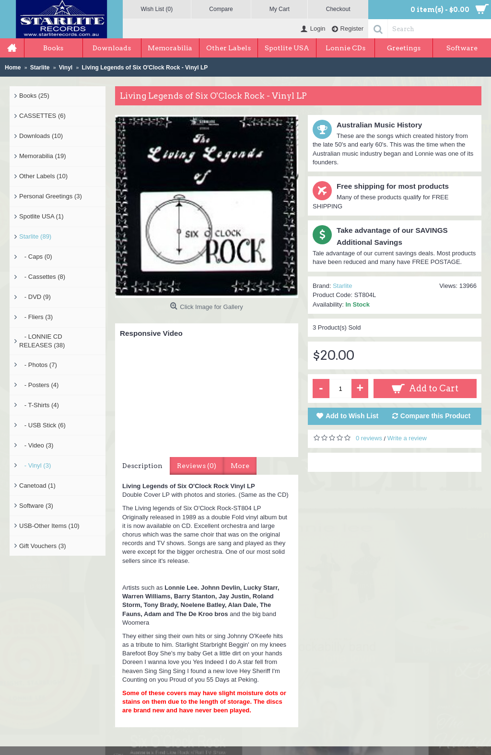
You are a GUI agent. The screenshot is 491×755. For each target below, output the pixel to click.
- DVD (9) (35, 296)
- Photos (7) (38, 364)
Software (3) (36, 505)
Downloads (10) (41, 135)
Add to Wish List (352, 416)
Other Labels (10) (43, 176)
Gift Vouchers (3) (42, 545)
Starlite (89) (35, 236)
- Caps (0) (35, 256)
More (240, 465)
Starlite (342, 285)
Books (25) (34, 95)
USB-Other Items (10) (49, 525)
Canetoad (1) (37, 485)
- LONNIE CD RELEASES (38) (42, 341)
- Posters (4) (38, 385)
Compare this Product (435, 416)
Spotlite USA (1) (41, 216)
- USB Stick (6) (42, 425)
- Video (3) (36, 445)
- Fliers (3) (36, 316)
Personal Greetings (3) (50, 196)
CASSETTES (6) (42, 115)
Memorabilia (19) (42, 156)
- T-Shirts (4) (39, 405)
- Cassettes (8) (42, 276)
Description (142, 465)
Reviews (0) (196, 465)
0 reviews (369, 438)
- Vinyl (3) (35, 465)
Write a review (407, 438)
